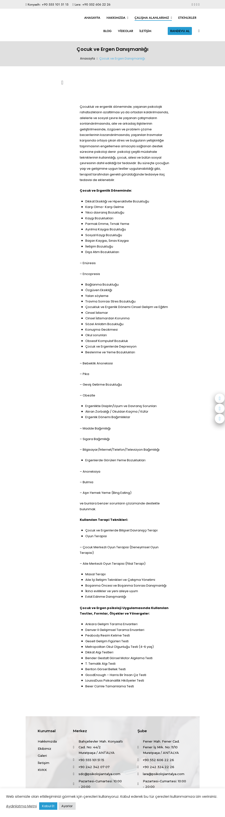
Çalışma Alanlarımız (152, 17)
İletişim (145, 31)
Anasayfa (92, 17)
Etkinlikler (187, 17)
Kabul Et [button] (48, 806)
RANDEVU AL (179, 31)
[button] (62, 82)
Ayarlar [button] (67, 806)
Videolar (125, 31)
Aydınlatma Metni (21, 806)
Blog (107, 31)
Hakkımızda (116, 17)
